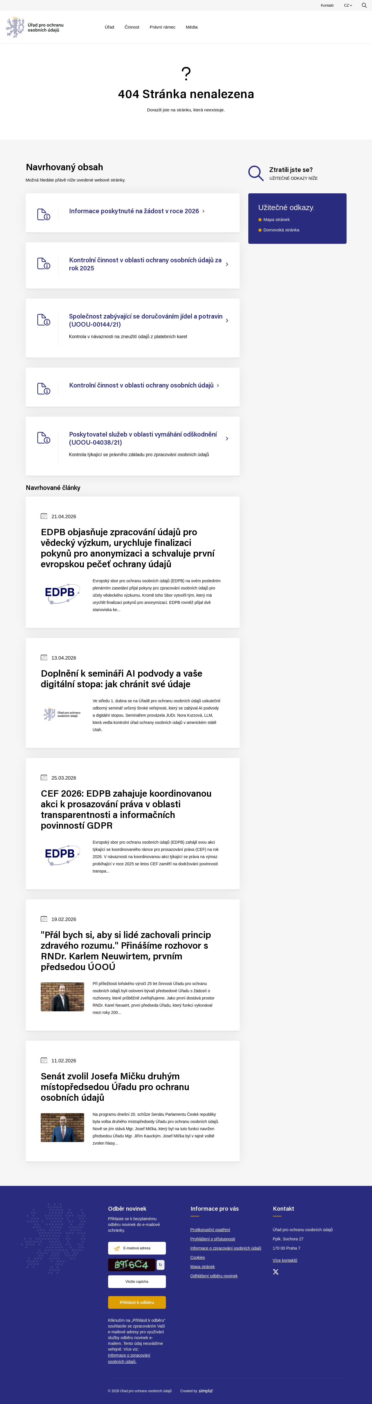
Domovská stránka (281, 229)
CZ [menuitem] (349, 6)
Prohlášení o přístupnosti (212, 1239)
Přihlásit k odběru (137, 1302)
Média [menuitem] (192, 27)
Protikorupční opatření (210, 1229)
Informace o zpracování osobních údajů (225, 1248)
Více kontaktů (285, 1260)
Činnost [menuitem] (132, 27)
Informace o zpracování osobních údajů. (129, 1358)
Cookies (197, 1257)
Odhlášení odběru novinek (214, 1276)
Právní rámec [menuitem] (162, 27)
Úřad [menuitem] (109, 27)
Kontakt (327, 5)
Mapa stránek (277, 219)
